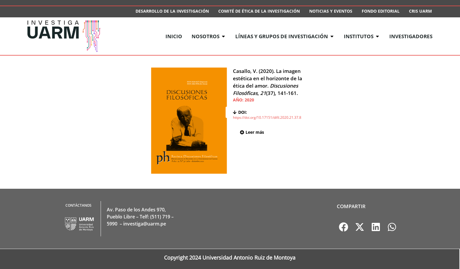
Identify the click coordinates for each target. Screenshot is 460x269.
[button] (343, 226)
